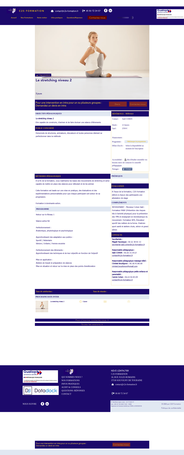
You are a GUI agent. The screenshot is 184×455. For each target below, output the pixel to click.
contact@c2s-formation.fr (122, 256)
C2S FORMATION (31, 10)
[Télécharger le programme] (136, 141)
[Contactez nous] (97, 17)
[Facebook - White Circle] (105, 10)
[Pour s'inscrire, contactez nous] (92, 320)
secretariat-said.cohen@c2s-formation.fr (128, 245)
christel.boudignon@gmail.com (124, 266)
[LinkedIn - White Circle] (110, 10)
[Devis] (118, 104)
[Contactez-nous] (138, 104)
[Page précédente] (43, 75)
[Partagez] (127, 169)
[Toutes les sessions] (92, 324)
